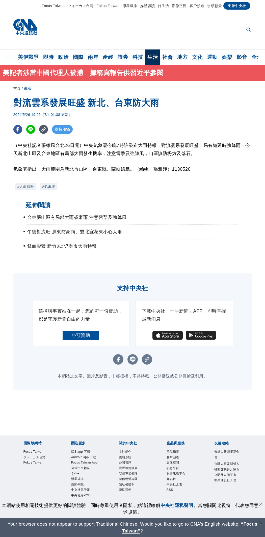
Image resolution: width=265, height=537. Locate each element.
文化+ (75, 473)
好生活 (163, 6)
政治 (63, 57)
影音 (242, 57)
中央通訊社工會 (225, 480)
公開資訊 (125, 463)
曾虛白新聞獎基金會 (227, 454)
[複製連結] (43, 129)
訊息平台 (173, 468)
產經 (108, 57)
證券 (123, 57)
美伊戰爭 (28, 57)
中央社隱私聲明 (177, 505)
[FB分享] (17, 129)
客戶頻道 (197, 6)
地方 (182, 57)
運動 (212, 57)
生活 (152, 57)
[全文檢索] (249, 30)
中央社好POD (81, 495)
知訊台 (171, 479)
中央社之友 (174, 484)
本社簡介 (125, 451)
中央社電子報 (80, 490)
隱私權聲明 (127, 484)
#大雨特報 (25, 187)
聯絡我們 (125, 490)
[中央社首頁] (25, 28)
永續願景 (214, 6)
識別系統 (125, 457)
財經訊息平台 (176, 473)
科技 (137, 57)
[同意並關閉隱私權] (260, 504)
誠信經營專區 (128, 479)
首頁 (17, 88)
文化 (197, 57)
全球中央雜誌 (80, 468)
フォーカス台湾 (81, 6)
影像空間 (179, 6)
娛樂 (227, 57)
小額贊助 (80, 335)
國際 (78, 57)
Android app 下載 (83, 457)
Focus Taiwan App (84, 463)
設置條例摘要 (128, 468)
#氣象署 (48, 187)
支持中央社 (237, 6)
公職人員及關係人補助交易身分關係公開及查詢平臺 (227, 469)
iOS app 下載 (80, 451)
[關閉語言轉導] (260, 523)
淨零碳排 (130, 6)
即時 (48, 57)
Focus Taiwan (53, 6)
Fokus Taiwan (107, 6)
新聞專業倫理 (128, 473)
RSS (170, 490)
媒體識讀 (147, 6)
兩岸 (93, 57)
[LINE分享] (30, 129)
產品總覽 (173, 451)
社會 (167, 57)
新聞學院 (77, 484)
